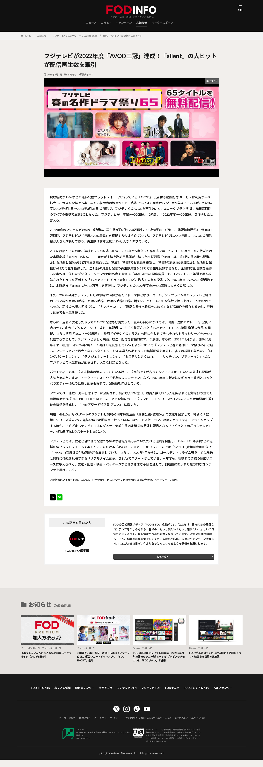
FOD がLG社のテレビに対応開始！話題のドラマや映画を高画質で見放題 (215, 655)
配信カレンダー (92, 690)
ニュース (91, 22)
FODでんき (189, 690)
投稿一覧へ (163, 556)
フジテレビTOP (166, 690)
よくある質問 (67, 690)
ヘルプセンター (131, 695)
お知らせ (141, 22)
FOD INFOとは (43, 690)
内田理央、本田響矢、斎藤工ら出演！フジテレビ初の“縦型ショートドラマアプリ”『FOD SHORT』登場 (103, 658)
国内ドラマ (88, 74)
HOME (27, 35)
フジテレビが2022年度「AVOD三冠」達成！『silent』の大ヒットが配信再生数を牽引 (97, 35)
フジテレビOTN (139, 690)
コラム (105, 22)
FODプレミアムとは (216, 690)
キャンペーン (124, 22)
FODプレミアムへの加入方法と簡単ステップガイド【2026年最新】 (47, 655)
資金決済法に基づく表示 (190, 725)
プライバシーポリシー (107, 725)
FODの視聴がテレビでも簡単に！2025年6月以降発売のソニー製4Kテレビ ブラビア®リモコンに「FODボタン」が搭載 (159, 658)
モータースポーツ (162, 22)
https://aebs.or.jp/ (158, 748)
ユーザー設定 (66, 725)
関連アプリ (115, 690)
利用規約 (84, 725)
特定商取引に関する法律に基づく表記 (148, 725)
